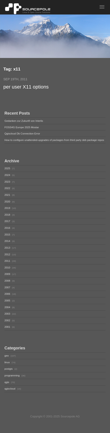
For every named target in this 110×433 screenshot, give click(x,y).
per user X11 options (26, 87)
